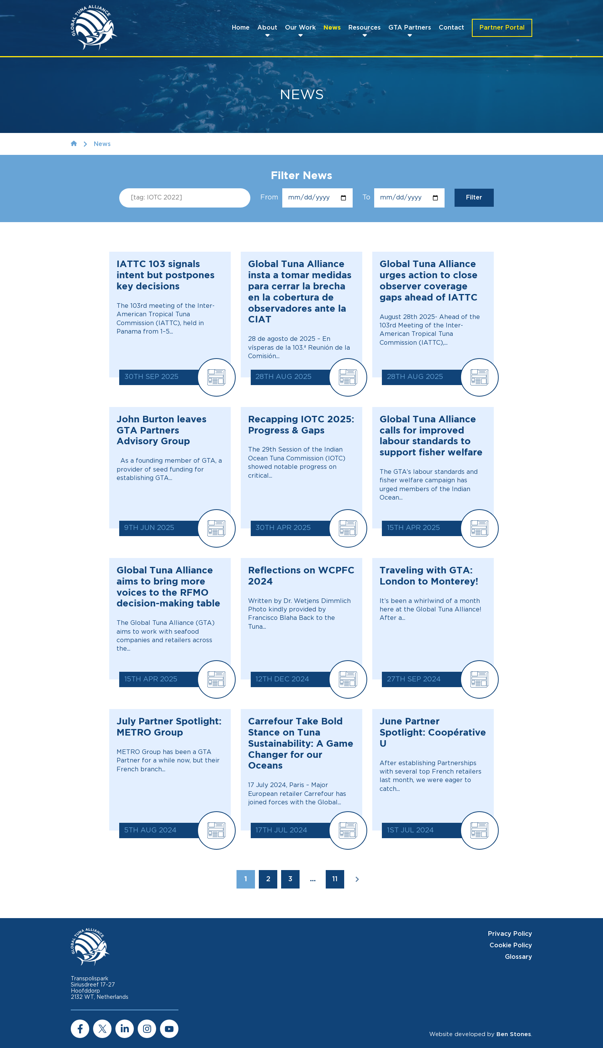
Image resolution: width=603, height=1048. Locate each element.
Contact (451, 28)
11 (335, 879)
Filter (474, 197)
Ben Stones (513, 1034)
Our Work (300, 28)
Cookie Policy (511, 945)
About (267, 28)
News (332, 28)
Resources (364, 28)
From (306, 198)
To (403, 198)
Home (241, 28)
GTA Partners (409, 28)
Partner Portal (502, 28)
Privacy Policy (510, 934)
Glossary (518, 957)
